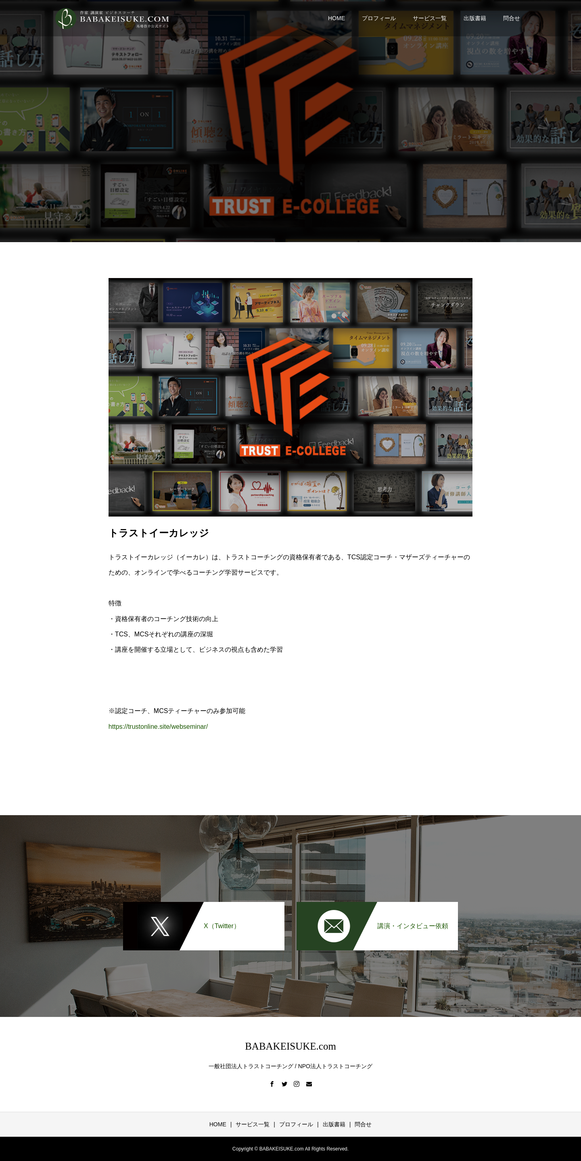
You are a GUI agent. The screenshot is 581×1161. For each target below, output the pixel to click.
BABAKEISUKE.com (290, 1046)
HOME (336, 18)
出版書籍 (475, 18)
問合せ (511, 18)
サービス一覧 (430, 18)
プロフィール (379, 18)
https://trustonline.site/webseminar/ (158, 726)
